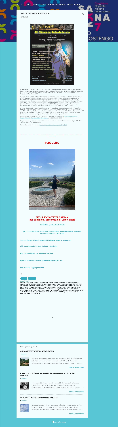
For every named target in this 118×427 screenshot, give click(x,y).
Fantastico (32, 278)
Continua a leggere (76, 367)
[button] (83, 14)
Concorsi (23, 278)
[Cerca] (100, 5)
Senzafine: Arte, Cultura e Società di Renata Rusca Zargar (50, 4)
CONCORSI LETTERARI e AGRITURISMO (37, 351)
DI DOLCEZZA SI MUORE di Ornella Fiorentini (38, 398)
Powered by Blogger (59, 422)
